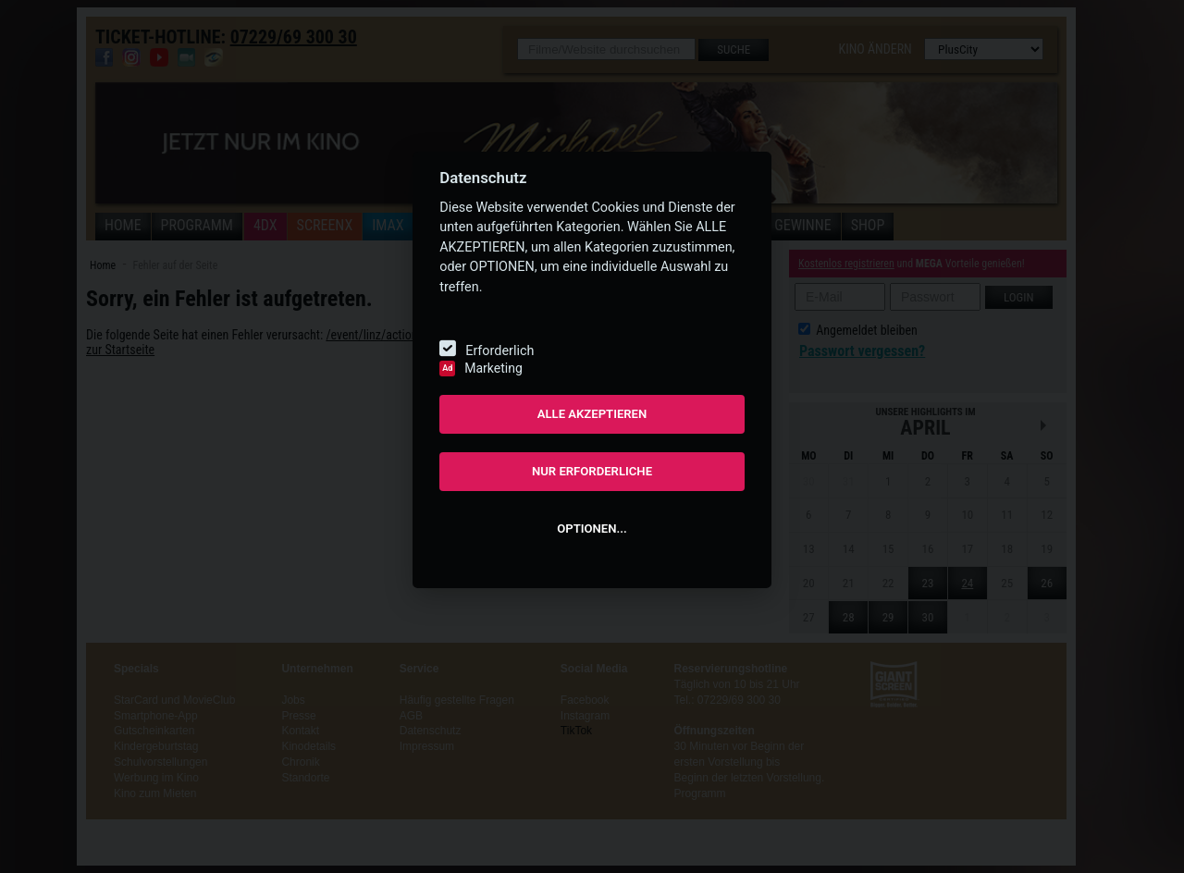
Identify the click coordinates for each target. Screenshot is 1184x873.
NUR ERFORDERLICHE (592, 471)
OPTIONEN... (591, 528)
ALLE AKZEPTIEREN (592, 414)
